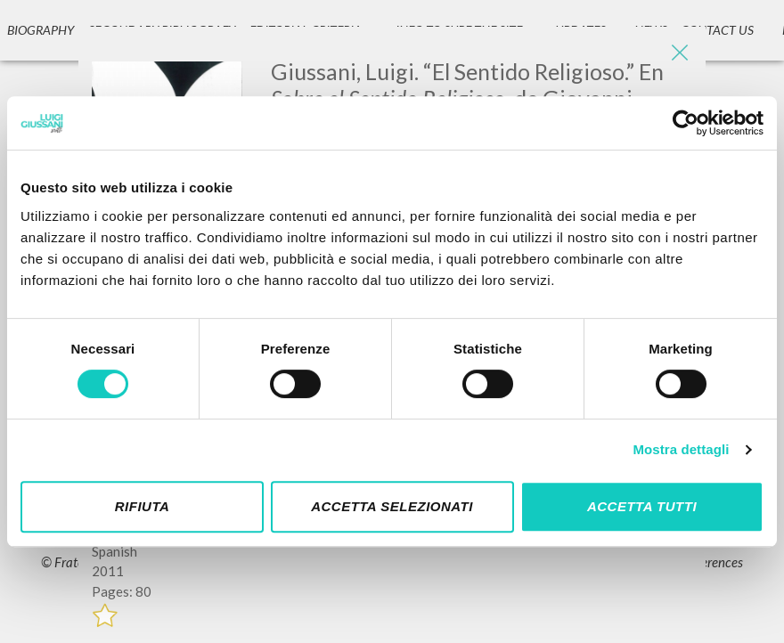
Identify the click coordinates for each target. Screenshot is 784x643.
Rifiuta (142, 506)
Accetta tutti (642, 506)
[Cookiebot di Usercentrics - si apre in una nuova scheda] (686, 123)
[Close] (679, 53)
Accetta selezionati (392, 506)
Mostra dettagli (681, 449)
